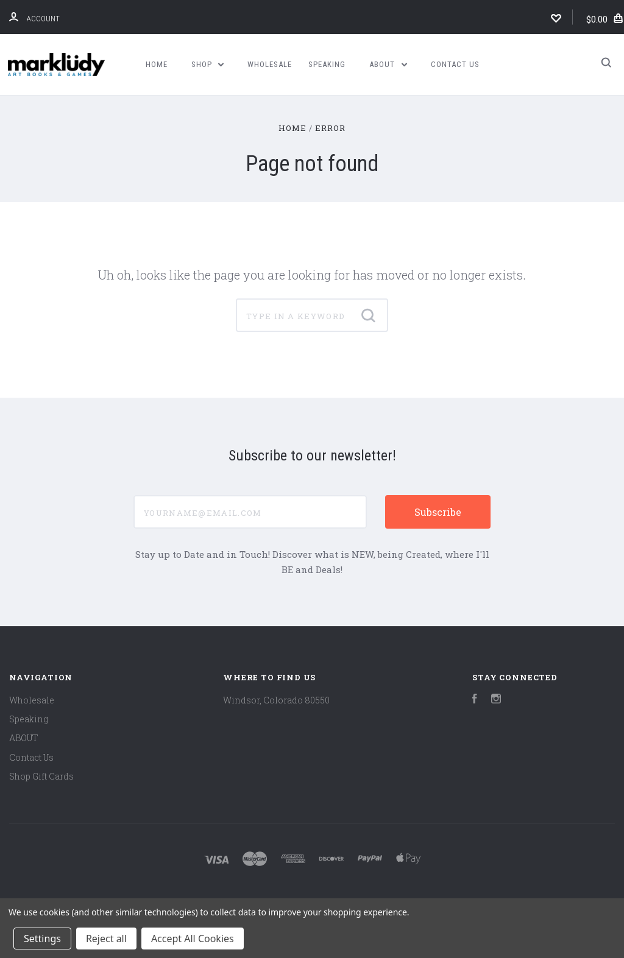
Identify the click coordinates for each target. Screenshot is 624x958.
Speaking (327, 64)
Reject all (106, 938)
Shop (207, 64)
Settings (42, 938)
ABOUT (388, 64)
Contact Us (455, 64)
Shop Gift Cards (41, 776)
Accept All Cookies (192, 938)
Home (157, 64)
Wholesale (269, 64)
